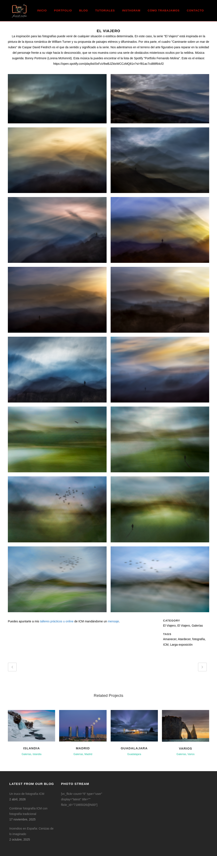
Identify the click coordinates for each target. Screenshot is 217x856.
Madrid (83, 748)
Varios (185, 748)
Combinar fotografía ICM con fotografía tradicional (28, 811)
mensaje (113, 621)
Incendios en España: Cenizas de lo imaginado (31, 831)
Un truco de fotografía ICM (26, 793)
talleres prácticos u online (57, 621)
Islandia (31, 748)
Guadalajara (134, 748)
